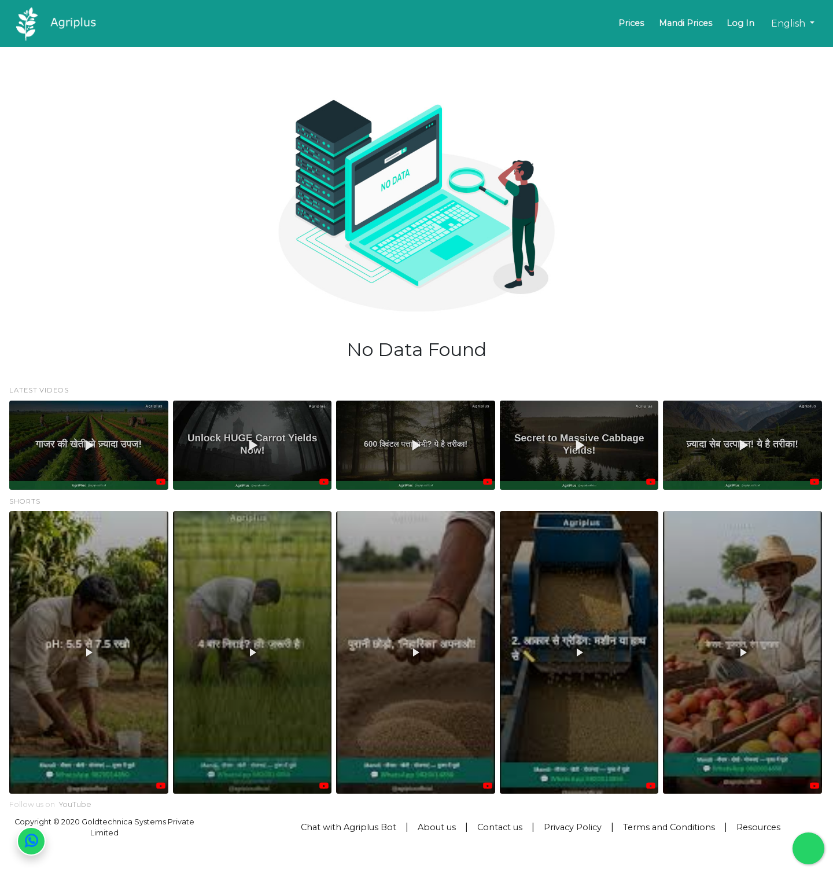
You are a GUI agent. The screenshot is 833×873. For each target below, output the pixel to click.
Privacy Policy (573, 827)
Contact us (499, 827)
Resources (758, 827)
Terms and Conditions (669, 827)
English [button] (789, 23)
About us (437, 827)
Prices (631, 23)
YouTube (75, 804)
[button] (88, 445)
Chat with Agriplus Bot (348, 827)
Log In (740, 23)
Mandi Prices (685, 23)
